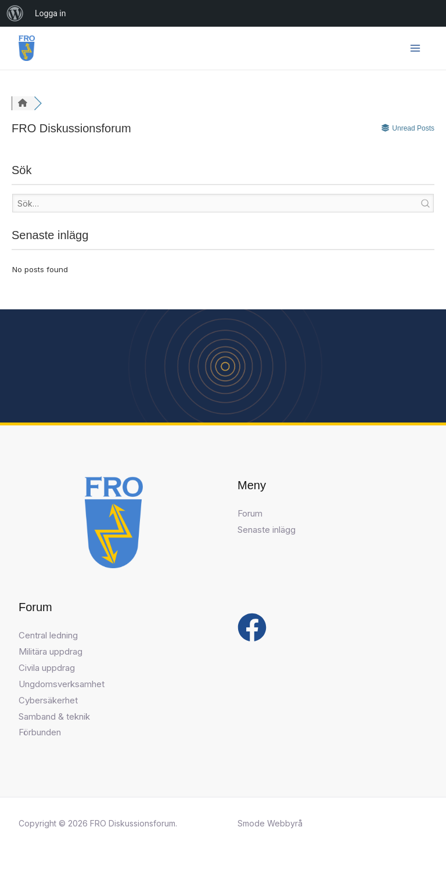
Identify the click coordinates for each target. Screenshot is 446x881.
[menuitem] (15, 13)
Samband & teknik (54, 716)
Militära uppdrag (50, 651)
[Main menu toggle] (415, 48)
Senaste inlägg (267, 529)
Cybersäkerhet (48, 700)
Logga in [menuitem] (50, 13)
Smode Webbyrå (270, 823)
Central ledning (48, 635)
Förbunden (40, 732)
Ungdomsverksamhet (62, 683)
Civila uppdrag (47, 667)
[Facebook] (252, 627)
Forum (250, 513)
